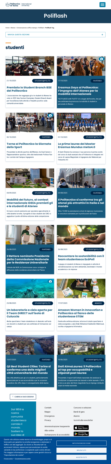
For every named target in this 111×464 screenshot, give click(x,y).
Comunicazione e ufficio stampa (27, 28)
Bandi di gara (79, 412)
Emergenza (49, 416)
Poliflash (55, 16)
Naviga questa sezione (55, 35)
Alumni (77, 416)
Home (7, 28)
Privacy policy (8, 458)
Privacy (48, 420)
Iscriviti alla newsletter (83, 420)
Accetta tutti (81, 457)
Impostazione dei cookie (81, 443)
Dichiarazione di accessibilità (57, 435)
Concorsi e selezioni (82, 408)
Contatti (48, 408)
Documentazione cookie (22, 458)
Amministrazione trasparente (57, 426)
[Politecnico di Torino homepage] (18, 5)
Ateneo (13, 28)
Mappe (47, 412)
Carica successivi (24, 397)
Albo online (49, 430)
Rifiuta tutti (81, 450)
